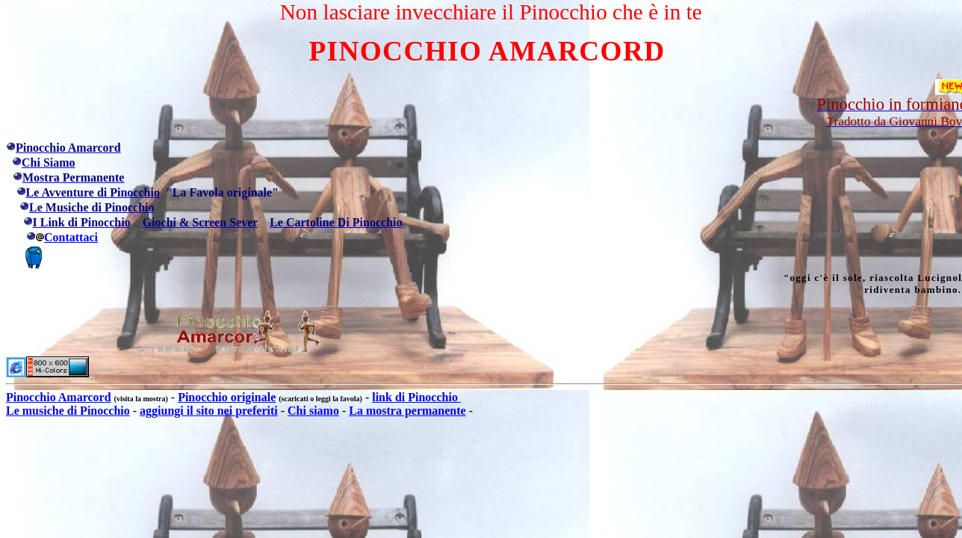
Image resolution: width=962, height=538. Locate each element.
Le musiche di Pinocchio (68, 410)
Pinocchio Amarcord (58, 397)
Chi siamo (313, 410)
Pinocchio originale (227, 397)
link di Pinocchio (416, 397)
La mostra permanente (407, 410)
